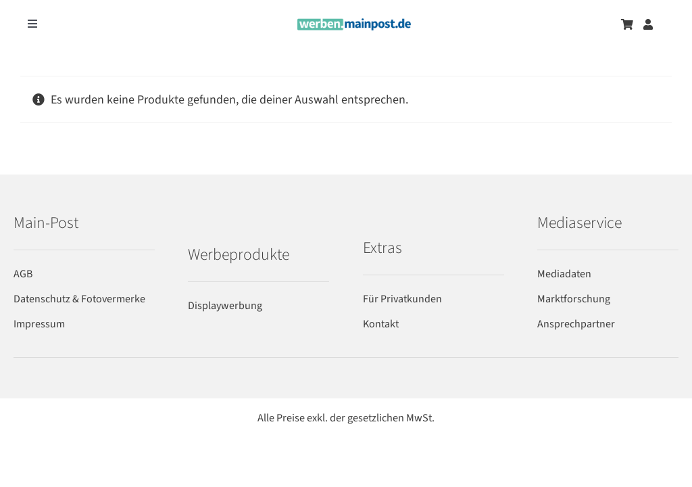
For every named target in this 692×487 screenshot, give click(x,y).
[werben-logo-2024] (354, 24)
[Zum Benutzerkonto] (648, 24)
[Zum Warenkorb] (627, 24)
